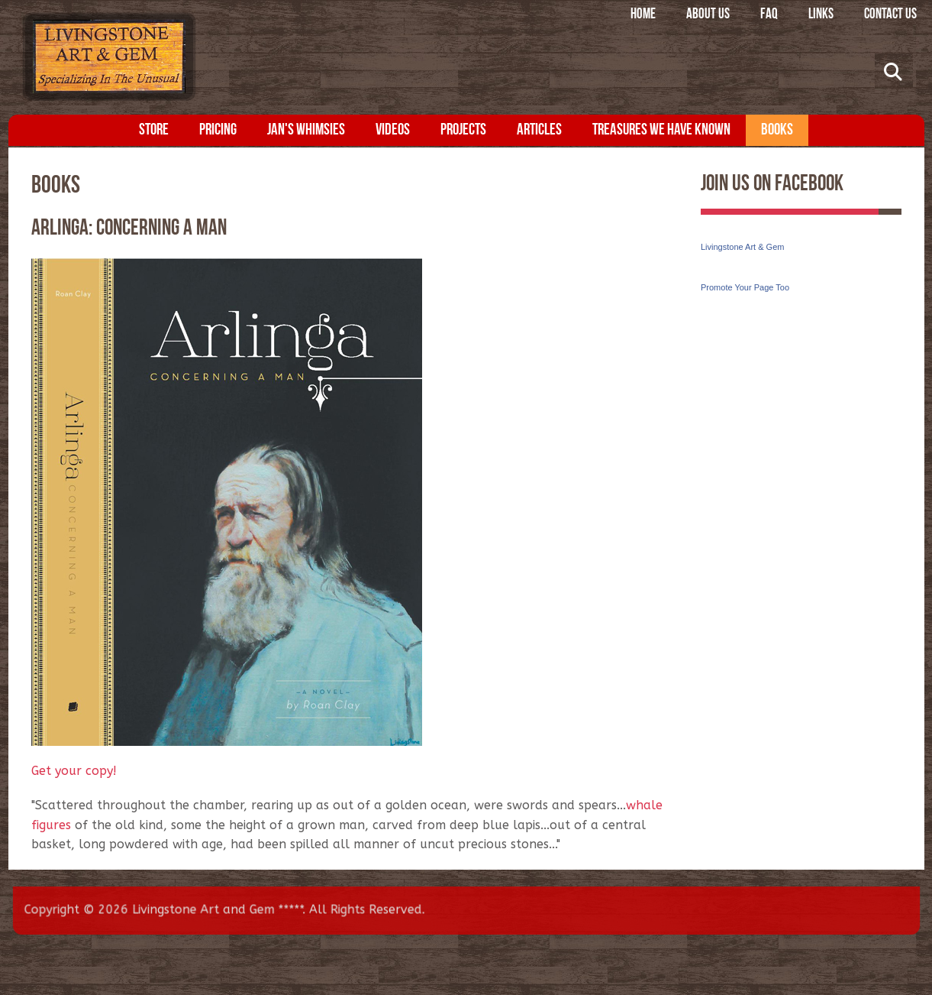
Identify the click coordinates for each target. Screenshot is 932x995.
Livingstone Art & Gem (742, 246)
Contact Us (890, 15)
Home (643, 15)
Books (777, 130)
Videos (393, 130)
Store (154, 130)
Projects (463, 130)
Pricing (218, 130)
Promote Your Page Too (745, 287)
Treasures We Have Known (661, 130)
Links (821, 15)
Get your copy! (74, 770)
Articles (539, 130)
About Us (708, 15)
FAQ (769, 15)
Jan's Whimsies (306, 130)
